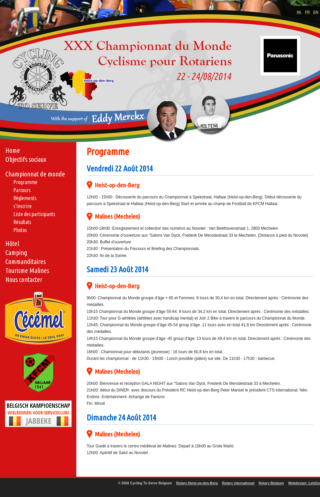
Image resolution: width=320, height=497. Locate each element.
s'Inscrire (22, 206)
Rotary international (238, 483)
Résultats (22, 222)
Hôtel (12, 243)
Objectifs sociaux (25, 159)
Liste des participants (34, 214)
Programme (25, 182)
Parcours (22, 190)
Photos (20, 230)
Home (12, 150)
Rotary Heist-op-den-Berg (197, 483)
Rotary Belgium (271, 483)
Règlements (25, 198)
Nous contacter (23, 279)
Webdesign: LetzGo (304, 483)
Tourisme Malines (27, 270)
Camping (16, 252)
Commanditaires (25, 261)
